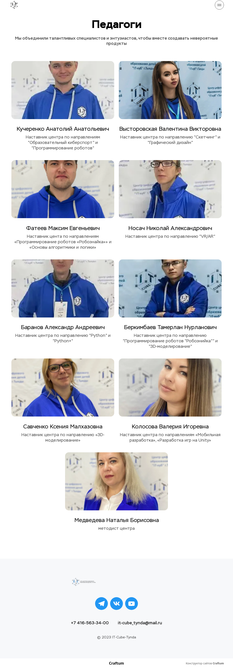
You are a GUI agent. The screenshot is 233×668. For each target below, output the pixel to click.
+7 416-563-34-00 (90, 622)
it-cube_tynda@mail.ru (140, 622)
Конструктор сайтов (205, 663)
